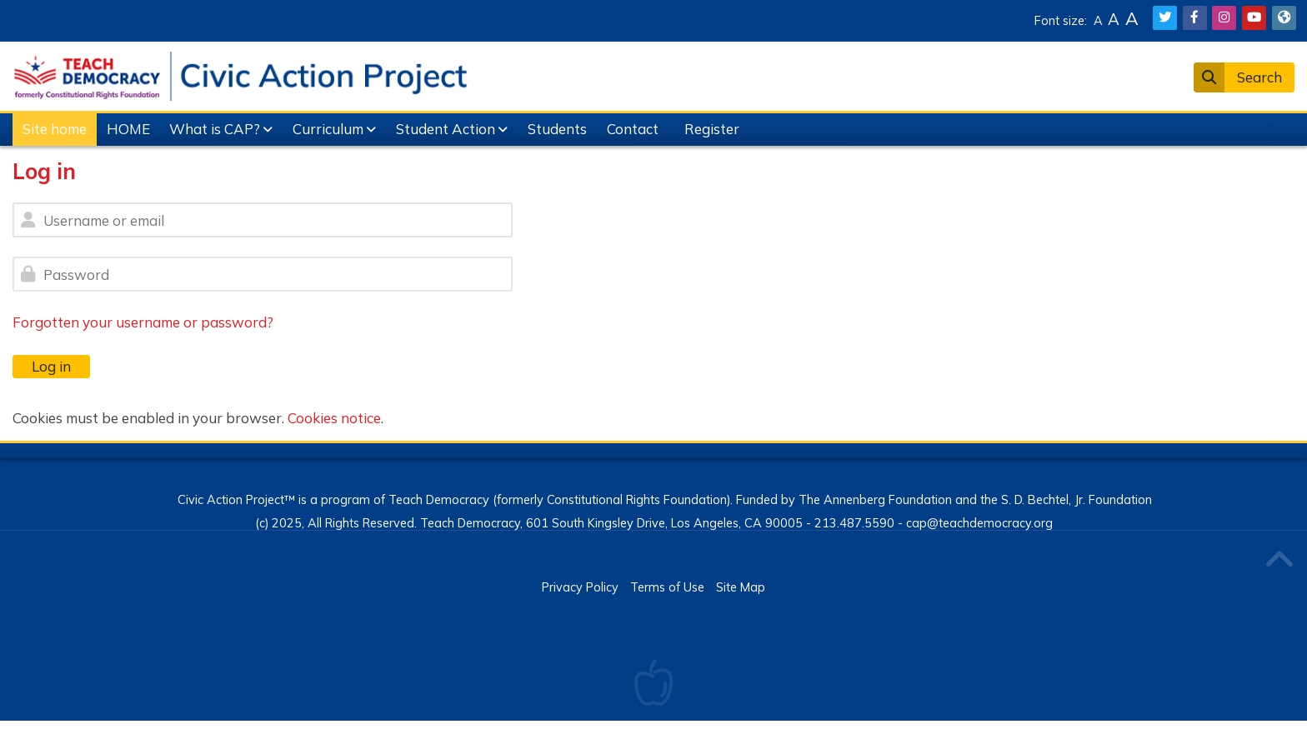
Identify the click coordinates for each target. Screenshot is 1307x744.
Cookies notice (334, 418)
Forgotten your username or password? (143, 322)
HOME (128, 128)
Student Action (445, 128)
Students (557, 128)
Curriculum (328, 128)
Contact (633, 128)
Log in (51, 366)
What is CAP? (214, 128)
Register (711, 128)
